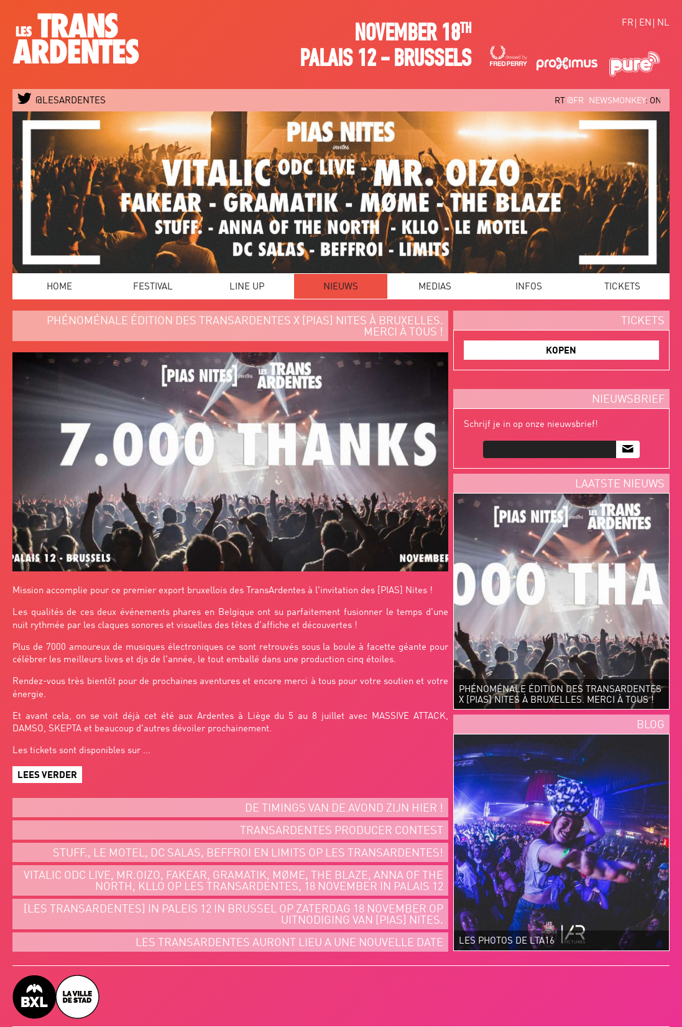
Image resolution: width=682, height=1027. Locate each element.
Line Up (246, 287)
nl (663, 23)
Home (59, 287)
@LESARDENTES (61, 101)
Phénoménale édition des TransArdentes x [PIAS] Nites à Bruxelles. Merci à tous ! (245, 327)
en (645, 23)
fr (628, 23)
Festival (153, 287)
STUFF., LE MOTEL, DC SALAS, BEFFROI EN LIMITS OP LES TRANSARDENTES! (248, 853)
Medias (434, 287)
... (146, 751)
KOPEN (561, 351)
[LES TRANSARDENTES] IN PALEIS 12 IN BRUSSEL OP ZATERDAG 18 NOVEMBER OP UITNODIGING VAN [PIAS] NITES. (233, 915)
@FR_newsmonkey (613, 100)
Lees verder (47, 776)
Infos (528, 287)
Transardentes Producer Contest (341, 831)
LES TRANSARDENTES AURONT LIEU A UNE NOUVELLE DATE (289, 943)
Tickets (622, 287)
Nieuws (340, 287)
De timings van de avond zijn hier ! (344, 808)
